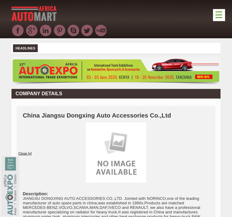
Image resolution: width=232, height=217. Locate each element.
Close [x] (25, 153)
